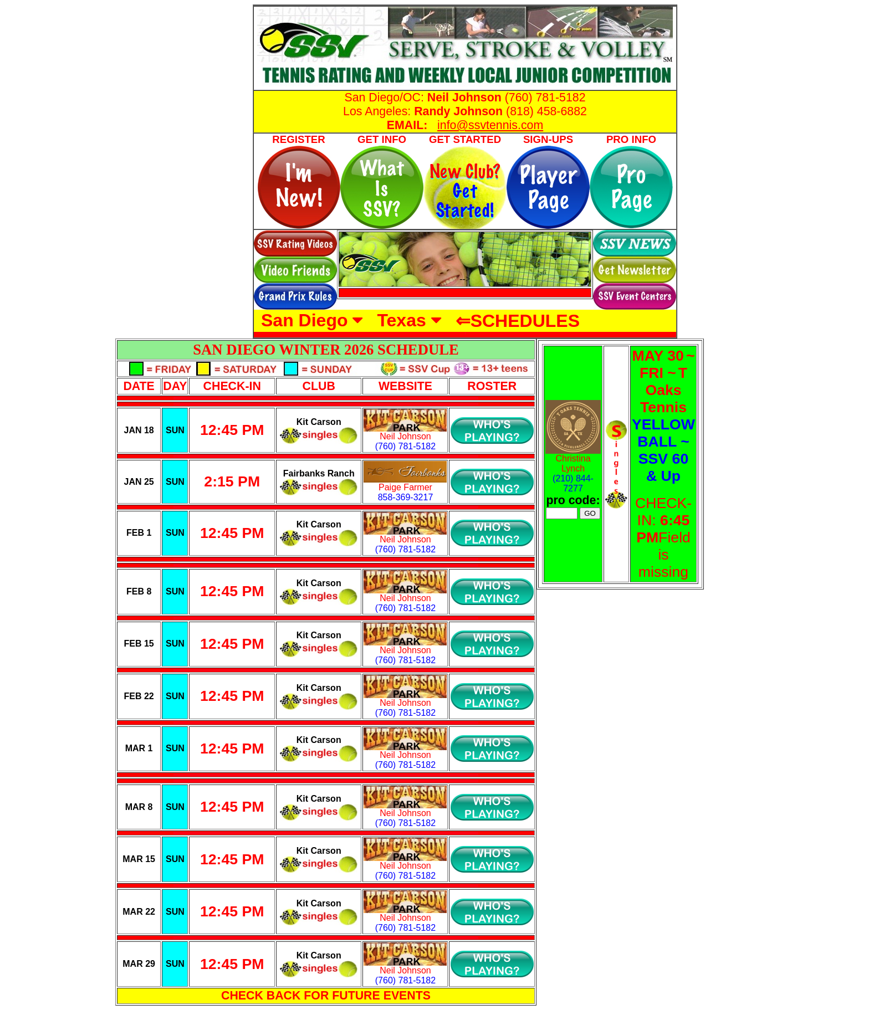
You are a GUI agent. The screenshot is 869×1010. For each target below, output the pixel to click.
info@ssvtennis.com (490, 125)
